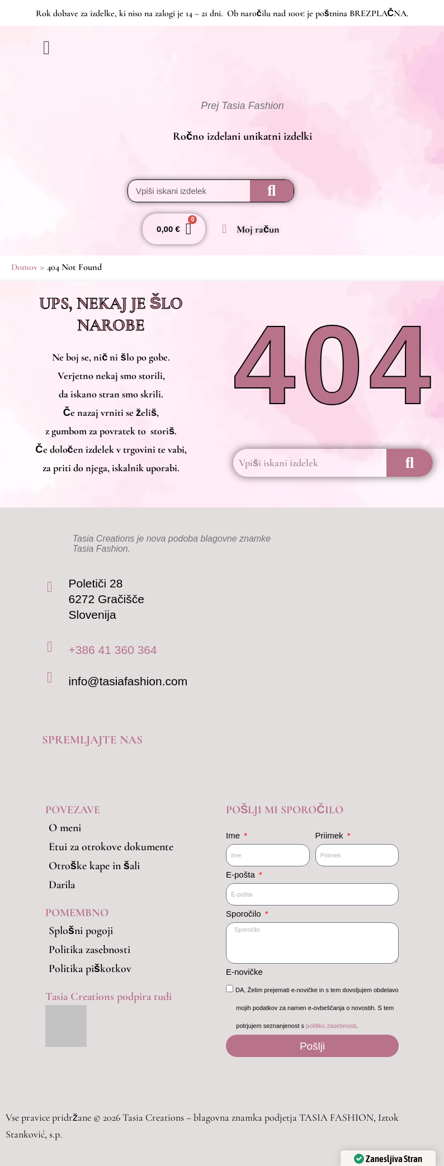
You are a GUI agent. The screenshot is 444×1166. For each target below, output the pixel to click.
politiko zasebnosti (331, 1025)
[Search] (272, 191)
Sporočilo (244, 913)
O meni (65, 828)
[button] (131, 48)
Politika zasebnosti (89, 949)
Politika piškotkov (90, 968)
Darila (62, 885)
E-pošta (241, 874)
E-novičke (244, 972)
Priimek (330, 835)
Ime (234, 835)
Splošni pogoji (81, 930)
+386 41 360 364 (112, 649)
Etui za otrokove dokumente (111, 847)
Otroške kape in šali (94, 866)
